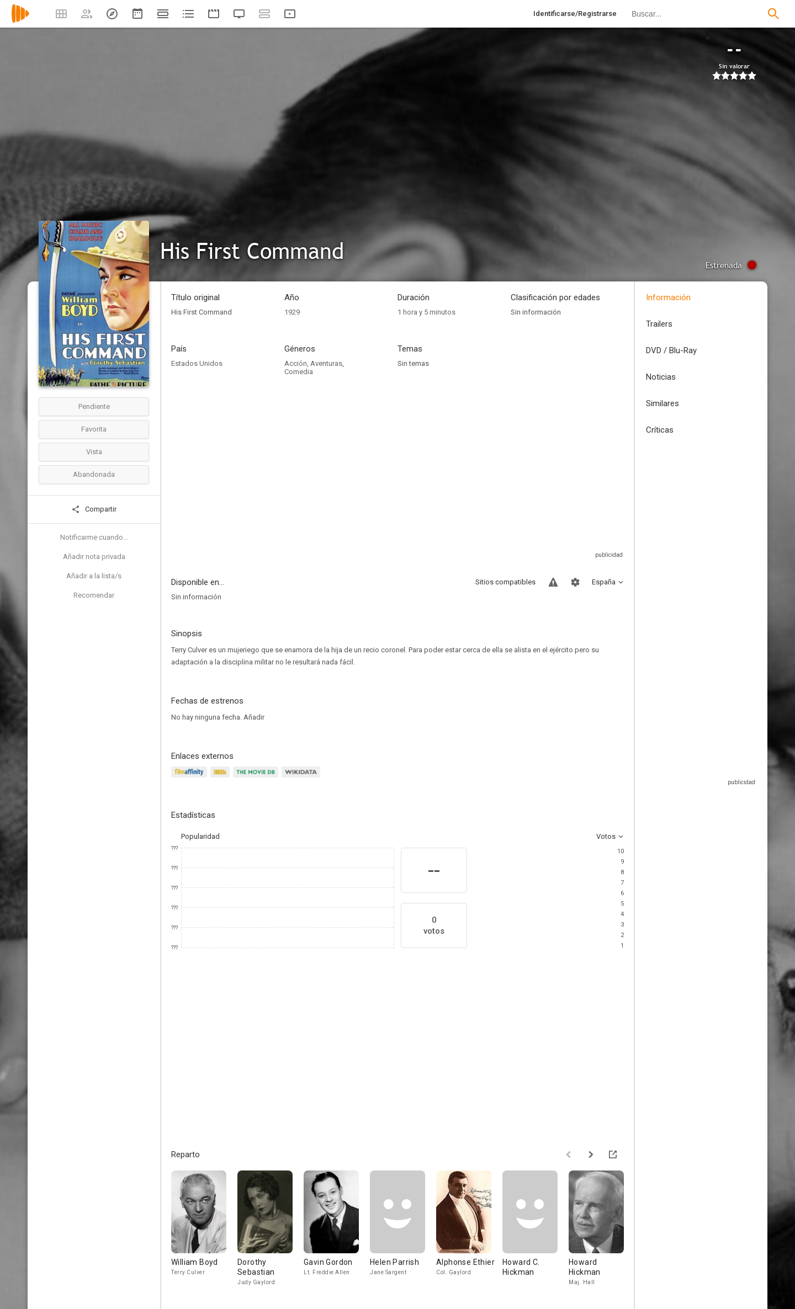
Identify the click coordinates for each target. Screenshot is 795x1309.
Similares (662, 403)
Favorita (94, 429)
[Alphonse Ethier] (469, 1231)
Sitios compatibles (505, 582)
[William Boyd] (204, 1231)
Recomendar (93, 595)
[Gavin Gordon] (337, 1231)
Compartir (93, 509)
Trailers (659, 324)
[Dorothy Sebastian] (270, 1231)
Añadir (253, 717)
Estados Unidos (196, 363)
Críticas (660, 430)
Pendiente (94, 406)
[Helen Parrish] (403, 1231)
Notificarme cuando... (94, 537)
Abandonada (94, 474)
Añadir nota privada (94, 556)
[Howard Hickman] (602, 1231)
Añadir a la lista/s (93, 576)
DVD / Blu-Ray (671, 350)
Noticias (661, 377)
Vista (94, 452)
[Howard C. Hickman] (535, 1231)
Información (668, 297)
